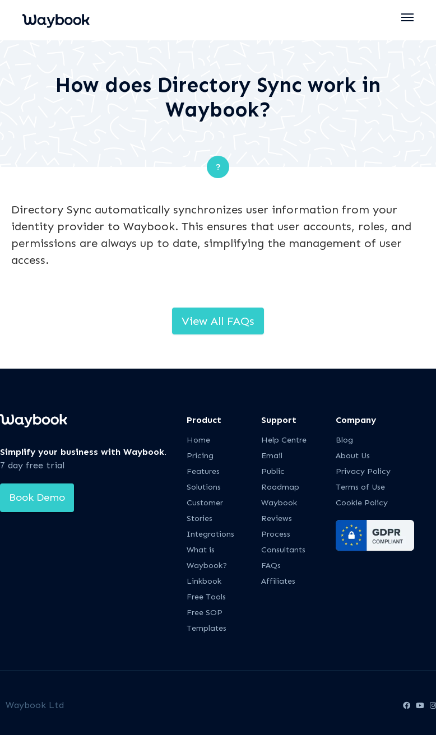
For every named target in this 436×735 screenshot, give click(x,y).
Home (198, 440)
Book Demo (37, 497)
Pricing (200, 455)
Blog (344, 440)
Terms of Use (360, 487)
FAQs (271, 565)
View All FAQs (218, 321)
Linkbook (204, 581)
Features (203, 471)
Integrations (210, 534)
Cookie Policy (362, 503)
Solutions (204, 487)
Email (271, 455)
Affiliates (278, 581)
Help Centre (284, 440)
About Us (353, 455)
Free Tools (206, 597)
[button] (408, 17)
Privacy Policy (363, 471)
